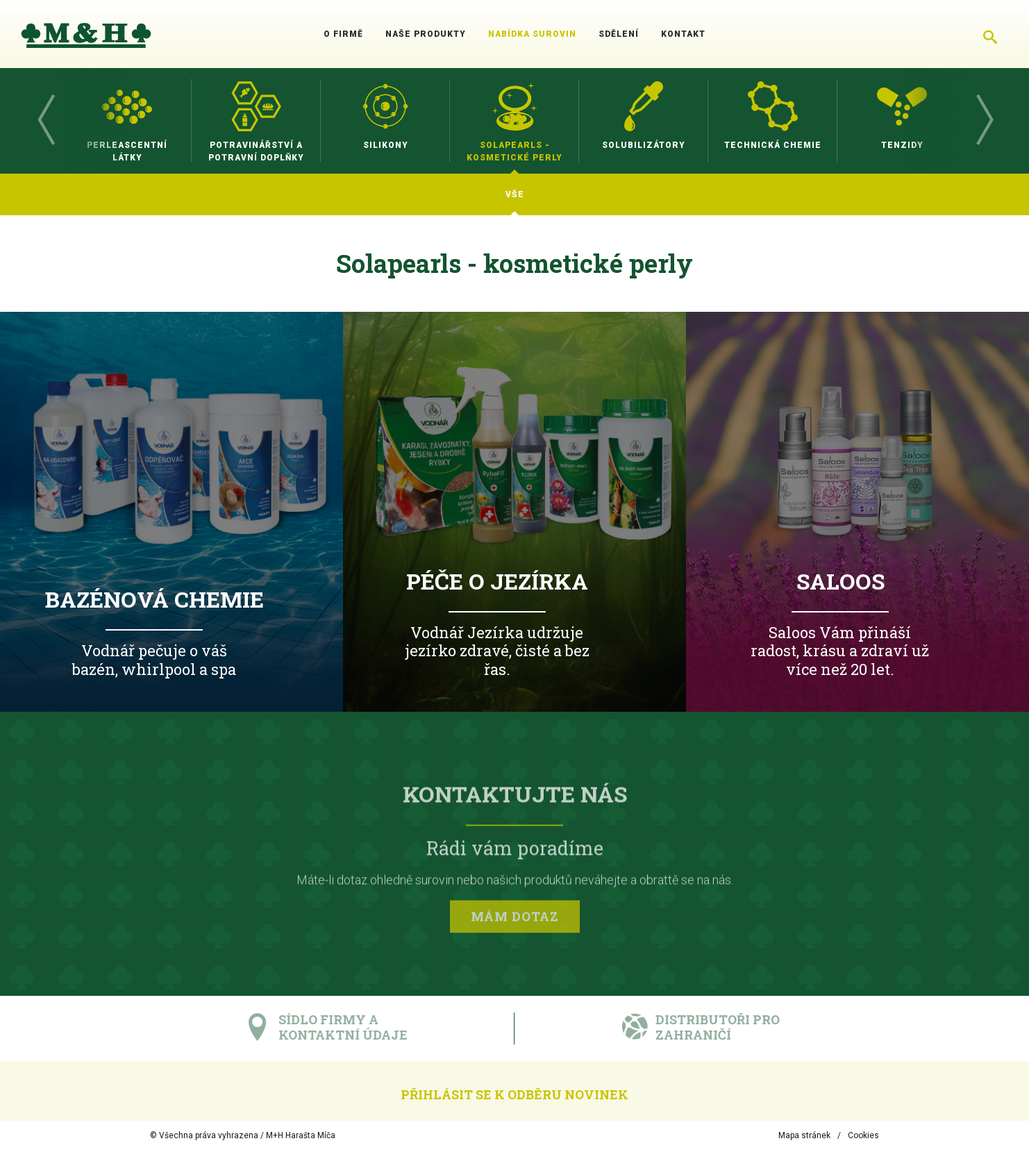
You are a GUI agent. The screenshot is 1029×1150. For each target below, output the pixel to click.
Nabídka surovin (532, 34)
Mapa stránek (804, 1135)
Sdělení (619, 34)
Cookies (863, 1135)
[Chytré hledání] (990, 34)
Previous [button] (45, 121)
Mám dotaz (515, 918)
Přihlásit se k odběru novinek (514, 1094)
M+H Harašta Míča (300, 1135)
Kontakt (683, 34)
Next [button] (984, 121)
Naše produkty (425, 34)
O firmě (343, 34)
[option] (127, 121)
